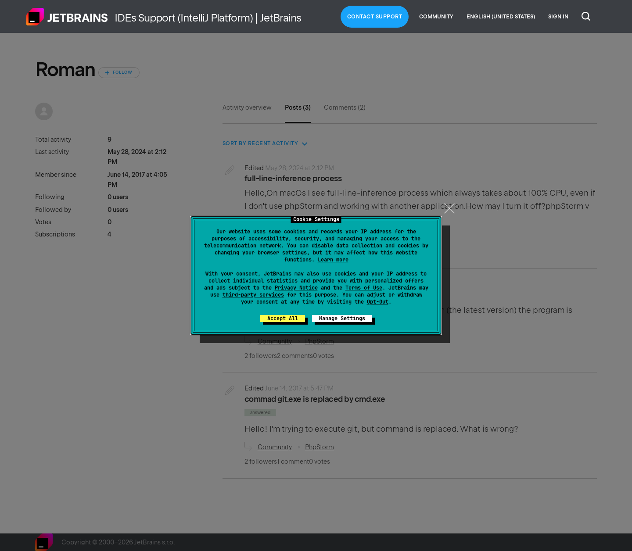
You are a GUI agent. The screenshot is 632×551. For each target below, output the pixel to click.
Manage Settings (342, 318)
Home (67, 16)
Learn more (333, 259)
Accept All (282, 318)
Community (436, 17)
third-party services (253, 294)
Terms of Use (363, 287)
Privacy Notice (296, 287)
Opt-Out (377, 301)
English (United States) (501, 17)
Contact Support (374, 17)
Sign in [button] (558, 17)
